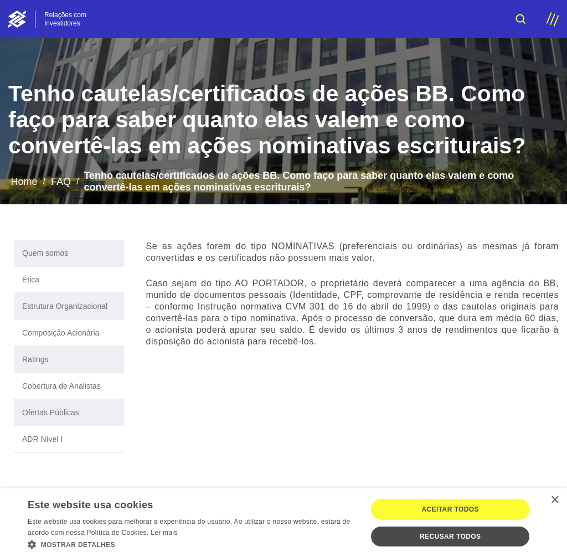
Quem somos (45, 253)
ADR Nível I (42, 439)
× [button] (554, 500)
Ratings (35, 359)
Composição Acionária (60, 332)
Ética (30, 279)
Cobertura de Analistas (61, 385)
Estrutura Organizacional (64, 306)
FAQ (61, 181)
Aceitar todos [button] (449, 509)
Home (24, 181)
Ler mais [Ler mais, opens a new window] (164, 533)
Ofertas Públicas (50, 412)
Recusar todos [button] (450, 536)
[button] (192, 544)
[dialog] (283, 522)
